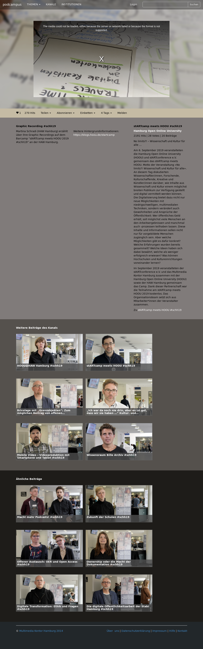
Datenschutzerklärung (135, 630)
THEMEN (33, 4)
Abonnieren (65, 113)
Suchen (194, 4)
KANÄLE (51, 4)
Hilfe (172, 630)
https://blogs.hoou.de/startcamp (94, 134)
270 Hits (30, 113)
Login (133, 4)
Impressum (159, 630)
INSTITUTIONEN (71, 4)
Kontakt (182, 630)
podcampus (12, 5)
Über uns (113, 630)
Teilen (46, 113)
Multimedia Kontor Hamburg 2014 (41, 630)
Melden (122, 113)
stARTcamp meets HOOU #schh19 (160, 310)
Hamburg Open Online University (158, 130)
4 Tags (106, 113)
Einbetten (87, 113)
